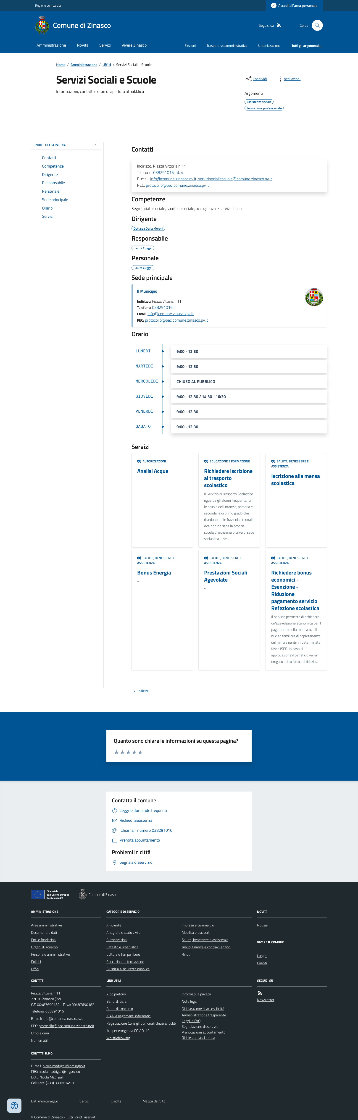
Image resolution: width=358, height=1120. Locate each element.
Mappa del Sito (154, 1101)
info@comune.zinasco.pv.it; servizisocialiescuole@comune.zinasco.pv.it (211, 179)
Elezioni (190, 45)
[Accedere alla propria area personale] (294, 5)
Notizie (262, 925)
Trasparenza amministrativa (227, 45)
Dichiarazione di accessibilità (203, 1008)
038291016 (162, 307)
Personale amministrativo (50, 954)
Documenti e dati (44, 932)
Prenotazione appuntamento (203, 1032)
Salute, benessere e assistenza (290, 464)
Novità (82, 45)
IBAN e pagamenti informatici (128, 1016)
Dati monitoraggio (44, 1101)
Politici (36, 961)
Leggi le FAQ (191, 1020)
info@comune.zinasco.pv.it (170, 314)
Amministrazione (51, 45)
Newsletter (265, 999)
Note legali (190, 1001)
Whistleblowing (118, 1038)
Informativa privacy (196, 994)
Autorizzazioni (151, 461)
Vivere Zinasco (134, 45)
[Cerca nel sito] (315, 25)
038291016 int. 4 (168, 172)
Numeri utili (39, 1040)
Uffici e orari (40, 1033)
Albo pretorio (116, 994)
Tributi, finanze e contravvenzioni (206, 947)
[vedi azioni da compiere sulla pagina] (288, 78)
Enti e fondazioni (43, 939)
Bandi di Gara (116, 1001)
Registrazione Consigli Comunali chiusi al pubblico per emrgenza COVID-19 (141, 1026)
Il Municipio (147, 291)
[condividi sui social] (256, 78)
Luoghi (262, 955)
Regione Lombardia (48, 5)
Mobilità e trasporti (196, 932)
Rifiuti (186, 954)
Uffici (107, 64)
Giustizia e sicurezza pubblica (128, 969)
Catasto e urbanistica (122, 947)
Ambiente (113, 925)
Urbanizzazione (269, 45)
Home (60, 64)
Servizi (105, 45)
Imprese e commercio (198, 925)
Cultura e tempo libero (123, 954)
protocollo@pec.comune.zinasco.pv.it (177, 185)
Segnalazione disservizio (200, 1026)
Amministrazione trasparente (204, 1015)
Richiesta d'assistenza (198, 1037)
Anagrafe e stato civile (123, 932)
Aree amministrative (46, 925)
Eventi (262, 963)
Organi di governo (44, 947)
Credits (116, 1101)
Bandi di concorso (119, 1008)
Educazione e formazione (227, 461)
